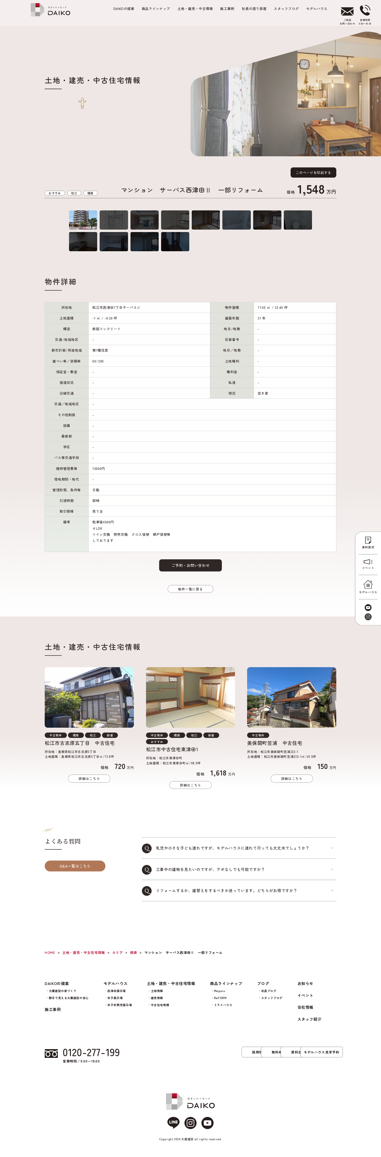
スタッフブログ (286, 8)
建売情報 (157, 1002)
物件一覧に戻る (190, 602)
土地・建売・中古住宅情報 (171, 988)
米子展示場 (115, 1002)
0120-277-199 (93, 1057)
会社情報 (305, 1012)
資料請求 (262, 1056)
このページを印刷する (313, 172)
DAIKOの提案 (57, 988)
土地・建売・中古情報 (195, 8)
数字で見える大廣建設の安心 (69, 1002)
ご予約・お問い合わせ (190, 578)
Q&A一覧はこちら (75, 882)
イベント (305, 1000)
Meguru (219, 995)
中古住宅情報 (160, 1009)
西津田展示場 (116, 995)
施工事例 (227, 8)
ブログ (263, 988)
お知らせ (305, 988)
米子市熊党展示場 (119, 1009)
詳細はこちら (89, 793)
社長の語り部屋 (254, 8)
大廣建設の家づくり (63, 995)
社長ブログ (269, 995)
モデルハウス (317, 8)
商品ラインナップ (156, 8)
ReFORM (220, 1002)
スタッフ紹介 (309, 1024)
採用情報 (160, 1056)
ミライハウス (223, 1009)
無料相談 (211, 1056)
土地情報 (157, 995)
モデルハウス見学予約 (313, 1056)
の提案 (123, 8)
